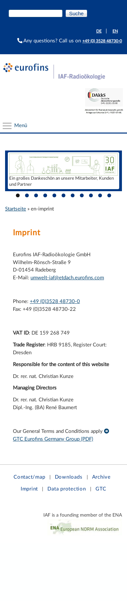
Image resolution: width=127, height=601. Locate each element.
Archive (101, 477)
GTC (101, 489)
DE (99, 31)
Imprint (29, 489)
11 (109, 195)
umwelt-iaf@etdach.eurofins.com (67, 277)
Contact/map (29, 477)
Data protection (66, 489)
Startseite (15, 209)
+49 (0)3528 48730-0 (55, 301)
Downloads (69, 477)
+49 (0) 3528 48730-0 (102, 41)
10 (100, 195)
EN (115, 31)
